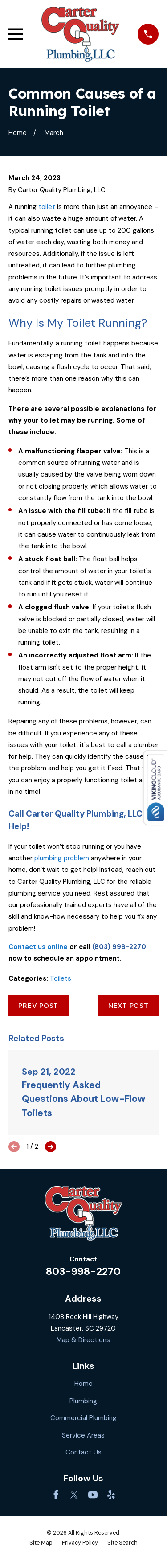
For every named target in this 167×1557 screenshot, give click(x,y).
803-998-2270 (83, 1271)
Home (83, 1383)
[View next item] (50, 1146)
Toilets (60, 978)
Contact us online (38, 946)
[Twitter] (74, 1494)
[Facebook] (56, 1494)
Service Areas (83, 1435)
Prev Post (38, 1005)
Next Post (128, 1005)
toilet (46, 206)
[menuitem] (41, 1543)
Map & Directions (83, 1339)
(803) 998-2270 (119, 946)
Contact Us (83, 1452)
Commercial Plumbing (83, 1417)
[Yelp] (111, 1494)
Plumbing (83, 1401)
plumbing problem (61, 858)
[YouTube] (93, 1494)
